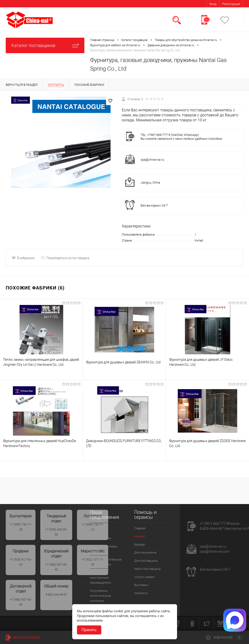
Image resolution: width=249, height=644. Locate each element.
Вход (213, 4)
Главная (139, 528)
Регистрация (231, 4)
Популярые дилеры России (103, 549)
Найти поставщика (147, 569)
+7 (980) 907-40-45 (56, 567)
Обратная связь (23, 637)
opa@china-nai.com (214, 551)
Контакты (141, 593)
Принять (89, 630)
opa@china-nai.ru (152, 159)
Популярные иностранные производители (100, 577)
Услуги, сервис (144, 577)
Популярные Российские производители (100, 533)
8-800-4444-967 (212, 529)
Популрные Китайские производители (106, 562)
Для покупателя (145, 552)
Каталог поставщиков (45, 45)
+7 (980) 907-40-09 (21, 602)
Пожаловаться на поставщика (65, 257)
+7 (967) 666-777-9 (214, 524)
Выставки (141, 585)
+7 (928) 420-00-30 (56, 532)
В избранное (23, 257)
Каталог (139, 536)
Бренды (139, 544)
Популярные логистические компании (100, 596)
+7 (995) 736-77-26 (21, 527)
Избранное (224, 637)
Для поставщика (146, 560)
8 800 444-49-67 (56, 594)
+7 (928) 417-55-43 (21, 562)
